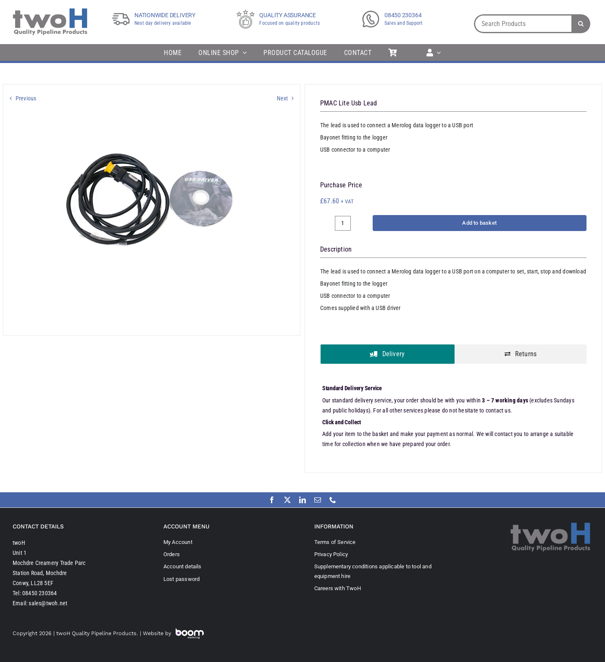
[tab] (387, 354)
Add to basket (479, 223)
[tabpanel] (453, 417)
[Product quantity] (343, 223)
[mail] (317, 499)
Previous (26, 98)
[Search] (580, 23)
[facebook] (271, 499)
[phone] (332, 499)
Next (282, 98)
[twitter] (287, 499)
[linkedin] (302, 499)
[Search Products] (523, 23)
